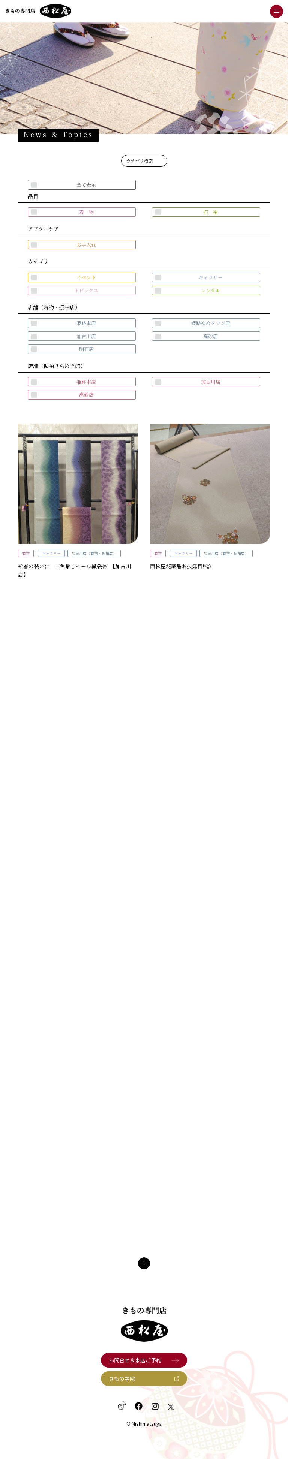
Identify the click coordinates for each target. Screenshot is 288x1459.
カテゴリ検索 (139, 160)
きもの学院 (122, 1378)
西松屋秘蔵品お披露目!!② (180, 566)
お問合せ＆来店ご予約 (135, 1360)
